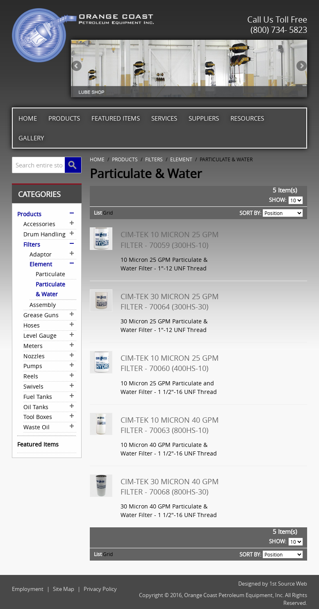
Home (27, 118)
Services (164, 118)
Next (301, 66)
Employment (27, 589)
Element (181, 159)
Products (64, 118)
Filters (154, 159)
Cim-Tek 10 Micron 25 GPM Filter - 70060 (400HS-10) (170, 363)
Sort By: (250, 213)
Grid (108, 212)
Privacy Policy (100, 589)
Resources (247, 118)
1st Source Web (288, 583)
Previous (77, 66)
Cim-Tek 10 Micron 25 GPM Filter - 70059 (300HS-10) (170, 239)
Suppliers (204, 118)
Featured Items (115, 118)
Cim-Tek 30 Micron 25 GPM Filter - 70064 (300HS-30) (170, 301)
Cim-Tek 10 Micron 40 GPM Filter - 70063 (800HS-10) (170, 425)
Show (277, 200)
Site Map (63, 589)
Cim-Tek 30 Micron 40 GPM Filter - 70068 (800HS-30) (170, 486)
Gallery (31, 138)
